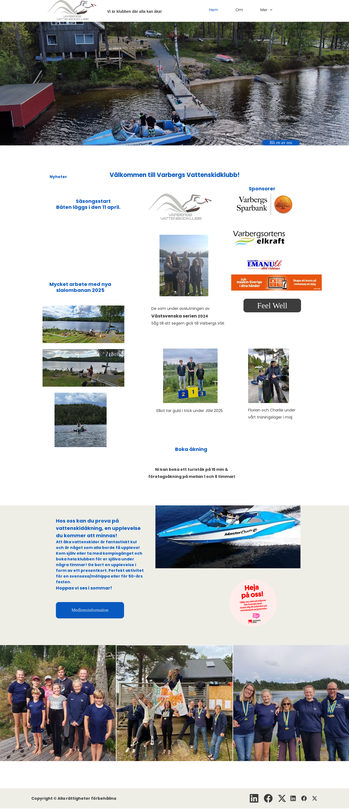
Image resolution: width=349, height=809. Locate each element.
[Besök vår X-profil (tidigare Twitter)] (282, 798)
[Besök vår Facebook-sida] (268, 798)
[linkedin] (254, 798)
